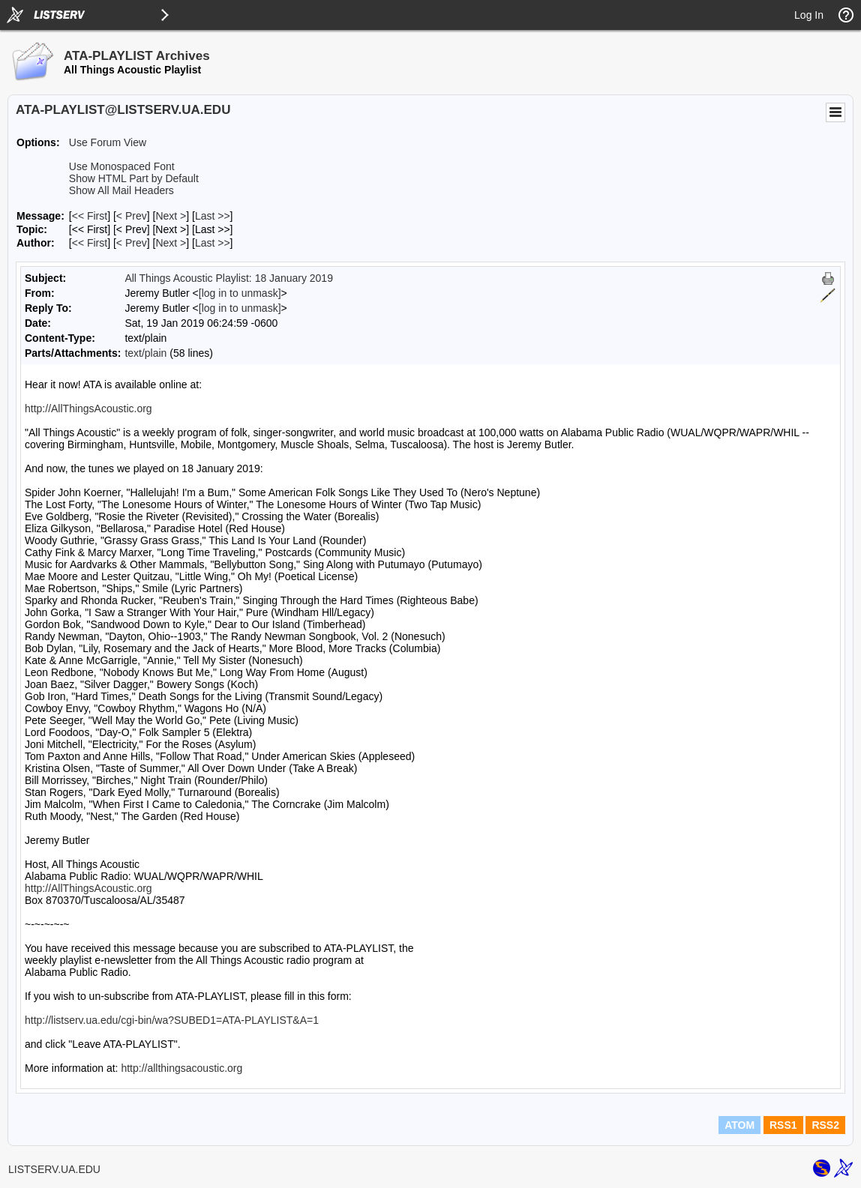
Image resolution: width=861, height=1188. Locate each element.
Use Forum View (107, 142)
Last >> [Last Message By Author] (212, 243)
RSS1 (783, 1125)
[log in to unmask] (240, 293)
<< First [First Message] (89, 216)
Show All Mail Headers (121, 190)
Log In (809, 15)
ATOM (739, 1125)
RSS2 (825, 1125)
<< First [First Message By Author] (89, 243)
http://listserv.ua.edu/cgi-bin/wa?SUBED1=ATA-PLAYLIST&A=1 (172, 1020)
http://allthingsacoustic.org (181, 1068)
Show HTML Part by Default (134, 178)
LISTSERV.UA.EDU (54, 1169)
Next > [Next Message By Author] (170, 243)
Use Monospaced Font (122, 166)
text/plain (145, 353)
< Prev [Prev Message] (131, 216)
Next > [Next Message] (170, 216)
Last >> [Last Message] (212, 216)
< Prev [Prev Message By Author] (131, 243)
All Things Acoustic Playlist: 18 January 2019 (228, 278)
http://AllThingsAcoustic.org (88, 408)
